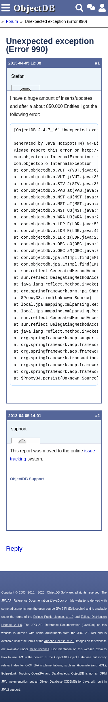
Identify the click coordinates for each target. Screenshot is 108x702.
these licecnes (39, 649)
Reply (14, 548)
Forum (12, 21)
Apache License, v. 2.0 (59, 641)
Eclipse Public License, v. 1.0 (53, 616)
